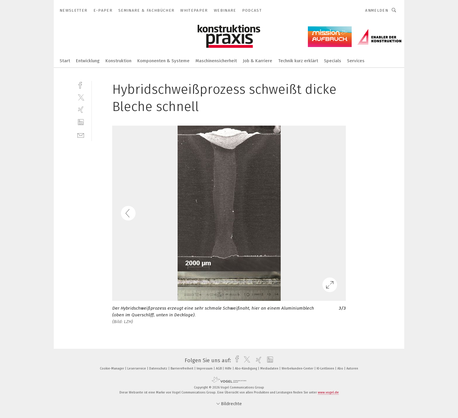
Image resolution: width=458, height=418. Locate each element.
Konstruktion (118, 60)
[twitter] (80, 97)
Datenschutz (158, 368)
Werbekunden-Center (298, 368)
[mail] (80, 134)
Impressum (205, 368)
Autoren (352, 368)
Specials (332, 60)
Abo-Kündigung (246, 368)
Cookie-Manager (112, 368)
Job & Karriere (257, 60)
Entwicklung (88, 60)
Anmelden (376, 10)
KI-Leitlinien (326, 368)
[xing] (80, 109)
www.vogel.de (328, 392)
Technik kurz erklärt (298, 60)
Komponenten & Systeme (163, 60)
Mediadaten (269, 368)
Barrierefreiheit (182, 368)
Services (356, 60)
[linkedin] (80, 122)
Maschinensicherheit (216, 60)
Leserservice (137, 368)
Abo (340, 368)
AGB (219, 368)
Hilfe (229, 368)
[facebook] (80, 84)
